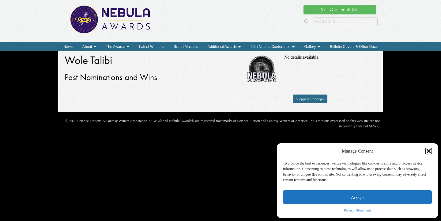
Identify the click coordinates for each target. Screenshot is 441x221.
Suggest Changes (310, 99)
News (68, 47)
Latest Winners (151, 47)
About (89, 47)
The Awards (117, 47)
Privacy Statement (357, 210)
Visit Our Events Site (340, 9)
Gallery (312, 47)
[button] (429, 151)
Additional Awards (224, 47)
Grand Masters (185, 47)
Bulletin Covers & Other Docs (354, 47)
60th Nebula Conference (272, 47)
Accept (357, 197)
